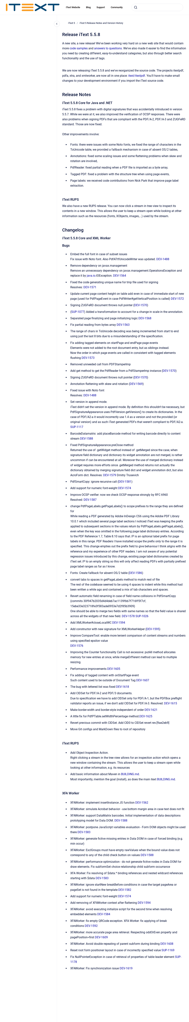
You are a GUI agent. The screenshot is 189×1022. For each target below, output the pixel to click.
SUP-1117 (76, 427)
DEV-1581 (124, 481)
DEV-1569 (136, 384)
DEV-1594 (118, 622)
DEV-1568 (144, 318)
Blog (88, 7)
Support (101, 7)
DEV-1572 (177, 298)
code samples (79, 48)
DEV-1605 (113, 669)
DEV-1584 (103, 914)
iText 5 (71, 23)
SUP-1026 (141, 616)
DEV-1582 (124, 890)
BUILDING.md (130, 774)
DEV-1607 (142, 680)
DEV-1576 (76, 645)
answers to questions (108, 48)
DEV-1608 (166, 944)
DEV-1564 (119, 275)
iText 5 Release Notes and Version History (101, 23)
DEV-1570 (140, 305)
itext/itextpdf (136, 75)
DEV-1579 (109, 475)
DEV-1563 (123, 325)
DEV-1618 (122, 686)
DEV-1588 (86, 438)
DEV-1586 (135, 573)
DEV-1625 (145, 716)
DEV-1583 (84, 832)
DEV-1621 (151, 710)
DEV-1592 (91, 926)
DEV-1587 (90, 499)
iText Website (73, 7)
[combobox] (157, 7)
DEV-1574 (124, 488)
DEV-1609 (101, 937)
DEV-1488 (162, 259)
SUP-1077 (77, 312)
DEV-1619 (126, 968)
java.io (91, 275)
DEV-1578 (128, 616)
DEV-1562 (141, 802)
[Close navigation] (57, 24)
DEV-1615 (170, 703)
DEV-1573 (88, 358)
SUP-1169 (167, 950)
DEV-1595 (152, 629)
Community (117, 7)
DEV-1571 (89, 287)
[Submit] (136, 7)
